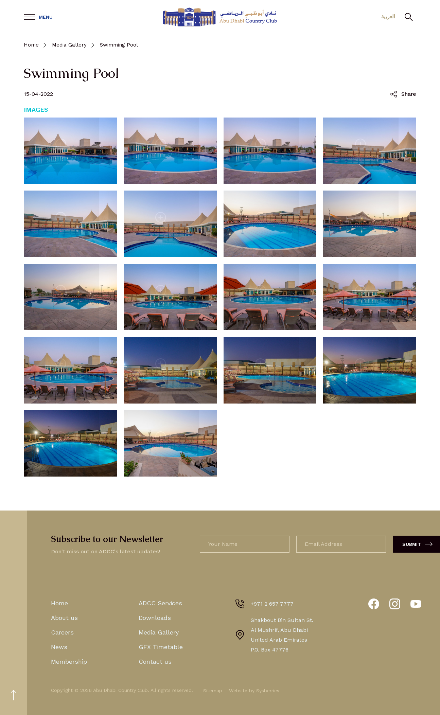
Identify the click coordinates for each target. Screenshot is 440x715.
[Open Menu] (38, 17)
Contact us (155, 661)
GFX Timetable (161, 646)
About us (64, 617)
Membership (69, 661)
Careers (62, 632)
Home (31, 45)
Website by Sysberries (254, 690)
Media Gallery (69, 45)
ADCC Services (160, 603)
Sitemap (212, 690)
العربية (387, 17)
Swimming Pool (119, 45)
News (59, 646)
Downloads (155, 617)
